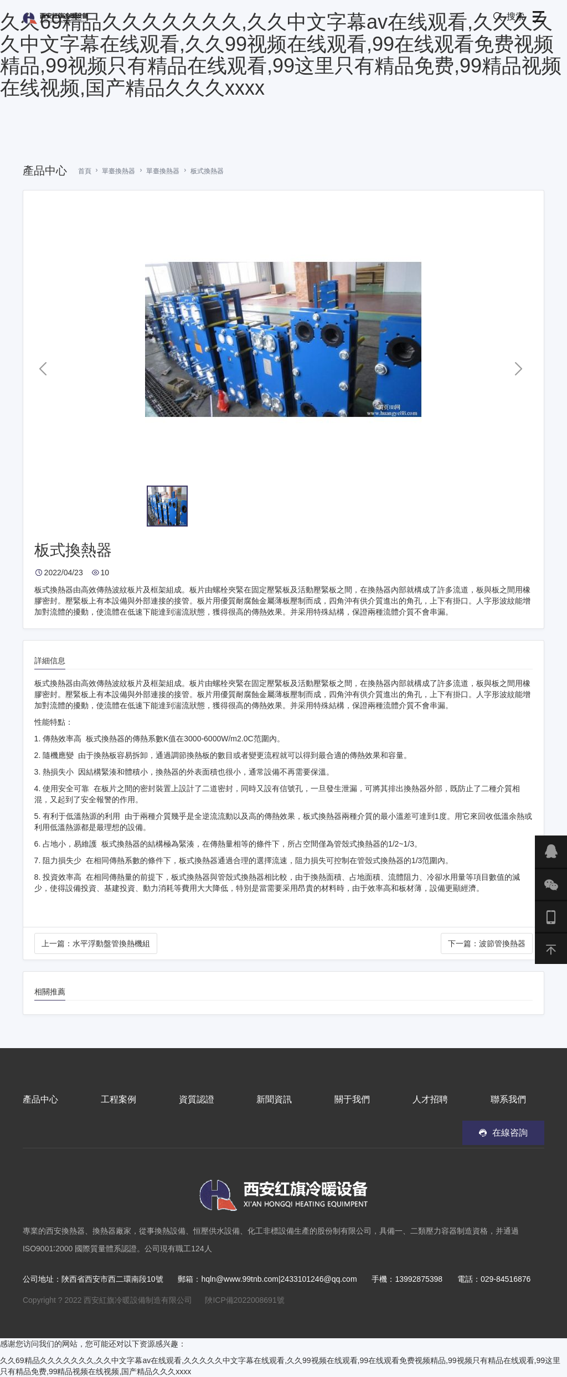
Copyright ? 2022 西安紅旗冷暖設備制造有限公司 (108, 1300)
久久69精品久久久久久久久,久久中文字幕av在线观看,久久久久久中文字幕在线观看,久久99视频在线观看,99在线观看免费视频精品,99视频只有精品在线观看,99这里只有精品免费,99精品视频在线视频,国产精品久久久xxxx (280, 55)
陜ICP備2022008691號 (244, 1300)
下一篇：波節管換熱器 (486, 943)
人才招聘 (430, 1099)
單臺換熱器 (118, 171)
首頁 (84, 171)
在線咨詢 (510, 1132)
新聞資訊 (274, 1099)
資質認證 (196, 1099)
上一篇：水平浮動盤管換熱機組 (96, 943)
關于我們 (352, 1099)
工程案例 (118, 1099)
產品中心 (40, 1099)
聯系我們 (508, 1099)
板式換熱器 (207, 171)
